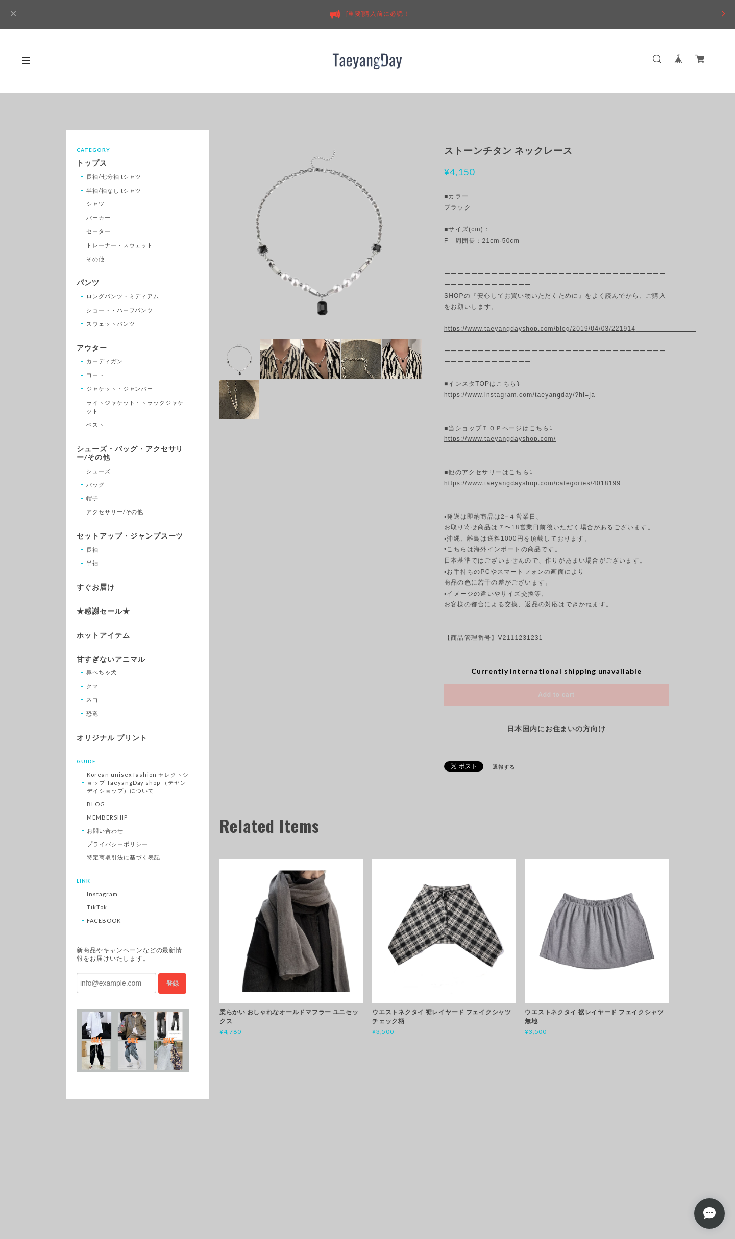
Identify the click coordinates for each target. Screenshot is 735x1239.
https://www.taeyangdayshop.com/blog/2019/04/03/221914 (556, 328)
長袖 (92, 549)
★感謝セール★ (103, 611)
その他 (95, 258)
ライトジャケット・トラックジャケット (135, 406)
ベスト (95, 424)
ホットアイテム (103, 635)
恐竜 (92, 713)
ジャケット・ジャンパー (120, 388)
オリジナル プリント (112, 738)
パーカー (98, 217)
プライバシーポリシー (117, 843)
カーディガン (104, 361)
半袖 (92, 562)
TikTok (97, 907)
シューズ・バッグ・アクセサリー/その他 (130, 453)
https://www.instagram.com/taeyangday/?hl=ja (519, 395)
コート (95, 374)
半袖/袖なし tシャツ (114, 190)
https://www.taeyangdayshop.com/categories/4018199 (532, 483)
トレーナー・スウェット (120, 245)
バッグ (95, 484)
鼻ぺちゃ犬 (101, 672)
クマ (92, 686)
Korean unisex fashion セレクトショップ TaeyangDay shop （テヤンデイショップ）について (138, 782)
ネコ (92, 699)
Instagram (102, 894)
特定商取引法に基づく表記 (123, 857)
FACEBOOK (104, 920)
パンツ (88, 282)
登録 (172, 983)
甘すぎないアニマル (111, 659)
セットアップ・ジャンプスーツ (130, 536)
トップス (92, 163)
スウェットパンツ (110, 323)
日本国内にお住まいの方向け (556, 728)
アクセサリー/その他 (115, 511)
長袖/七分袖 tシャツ (114, 176)
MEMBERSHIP (107, 817)
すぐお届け (96, 587)
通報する (504, 767)
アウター (92, 348)
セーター (98, 231)
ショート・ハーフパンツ (120, 310)
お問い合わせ (105, 830)
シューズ (98, 470)
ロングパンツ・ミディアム (123, 296)
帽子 (92, 498)
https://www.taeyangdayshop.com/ (500, 438)
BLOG (96, 804)
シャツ (95, 203)
